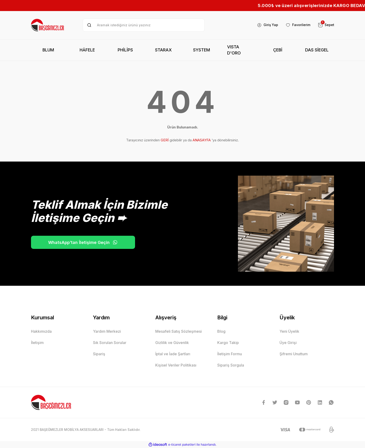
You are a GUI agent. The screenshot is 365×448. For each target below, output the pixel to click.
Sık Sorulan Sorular (109, 342)
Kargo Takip (228, 342)
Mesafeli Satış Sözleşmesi (178, 331)
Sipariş (99, 353)
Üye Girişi (288, 342)
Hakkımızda (41, 331)
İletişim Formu (229, 353)
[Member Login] (267, 25)
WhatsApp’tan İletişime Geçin (79, 242)
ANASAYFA (202, 140)
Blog (221, 331)
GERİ (165, 140)
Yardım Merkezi (107, 331)
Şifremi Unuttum (294, 353)
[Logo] (48, 25)
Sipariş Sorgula (230, 365)
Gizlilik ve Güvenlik (172, 342)
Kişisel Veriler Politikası (175, 365)
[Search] (144, 25)
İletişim (37, 342)
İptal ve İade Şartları (172, 353)
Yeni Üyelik (289, 331)
